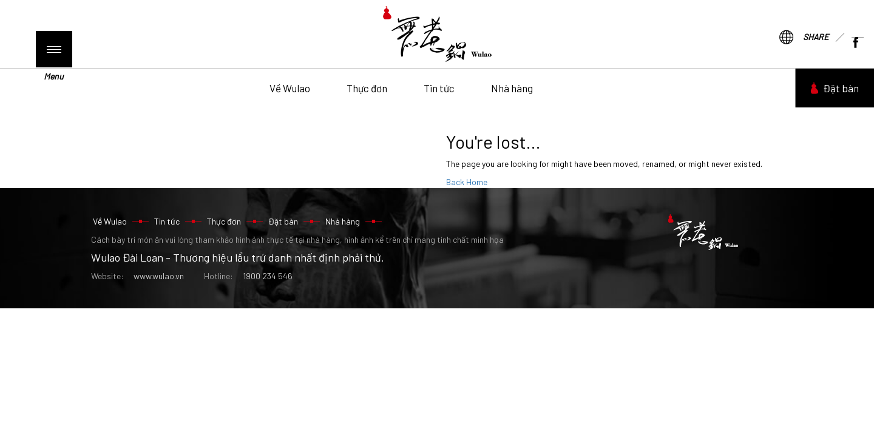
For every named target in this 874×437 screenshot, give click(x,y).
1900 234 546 (268, 276)
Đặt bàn (841, 88)
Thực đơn (367, 88)
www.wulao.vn (159, 276)
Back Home (466, 182)
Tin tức (439, 88)
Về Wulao (289, 88)
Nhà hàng (512, 88)
